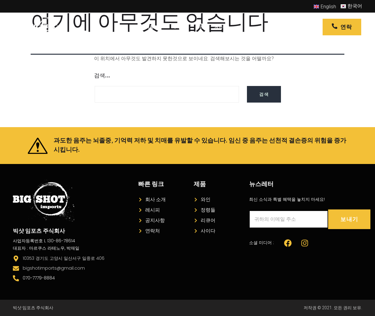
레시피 (178, 27)
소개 (199, 27)
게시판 (220, 27)
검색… (102, 76)
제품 (153, 27)
